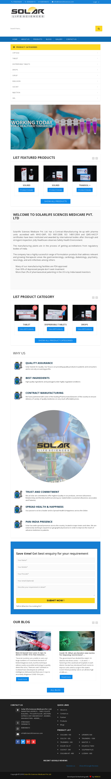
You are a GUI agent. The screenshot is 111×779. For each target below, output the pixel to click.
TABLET (15, 58)
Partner (63, 717)
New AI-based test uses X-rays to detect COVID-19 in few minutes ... (31, 654)
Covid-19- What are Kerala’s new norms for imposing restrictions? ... (77, 654)
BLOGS (49, 39)
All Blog (55, 690)
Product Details (26, 190)
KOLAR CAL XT (65, 746)
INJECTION (16, 92)
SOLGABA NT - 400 (67, 753)
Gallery (59, 39)
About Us (25, 39)
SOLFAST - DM (65, 750)
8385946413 (44, 2)
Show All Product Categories (56, 340)
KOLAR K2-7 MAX (88, 746)
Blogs (62, 725)
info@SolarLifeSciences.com (64, 2)
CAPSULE (15, 53)
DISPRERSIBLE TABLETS (21, 64)
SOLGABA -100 (65, 735)
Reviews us (70, 766)
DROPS (15, 70)
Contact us (64, 713)
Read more (22, 679)
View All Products (27, 329)
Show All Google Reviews (88, 766)
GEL (13, 98)
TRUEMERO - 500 (66, 742)
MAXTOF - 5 (86, 742)
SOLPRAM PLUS (87, 750)
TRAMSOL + (84, 185)
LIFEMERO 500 (87, 735)
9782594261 (17, 2)
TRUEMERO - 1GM (88, 738)
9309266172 (31, 2)
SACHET (15, 87)
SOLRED (26, 185)
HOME (14, 39)
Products (63, 721)
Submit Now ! (55, 600)
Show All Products (55, 201)
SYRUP (15, 75)
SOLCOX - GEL (65, 738)
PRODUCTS (37, 39)
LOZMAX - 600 (87, 753)
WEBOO (97, 777)
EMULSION (16, 81)
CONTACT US (71, 39)
